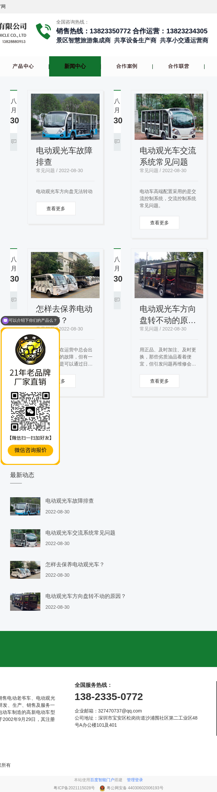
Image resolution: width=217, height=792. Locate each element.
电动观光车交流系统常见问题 (168, 156)
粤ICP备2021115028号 (74, 788)
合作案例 (127, 66)
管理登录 (135, 780)
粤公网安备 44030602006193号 (135, 788)
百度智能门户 (102, 780)
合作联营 (178, 66)
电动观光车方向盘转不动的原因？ (168, 315)
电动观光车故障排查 (64, 156)
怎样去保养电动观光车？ (64, 314)
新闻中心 (75, 66)
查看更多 (55, 208)
